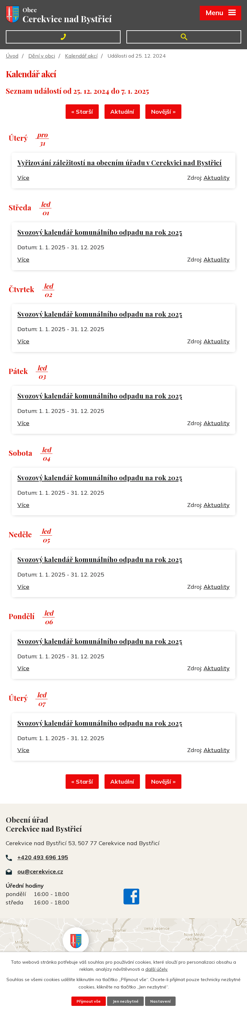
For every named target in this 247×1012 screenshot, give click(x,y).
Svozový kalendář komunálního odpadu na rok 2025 (99, 233)
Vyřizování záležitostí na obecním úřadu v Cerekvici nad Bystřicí (119, 163)
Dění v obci (41, 56)
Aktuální (122, 112)
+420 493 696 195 (42, 859)
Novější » (165, 112)
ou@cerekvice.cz (40, 873)
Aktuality (217, 178)
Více (23, 178)
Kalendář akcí (81, 56)
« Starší (80, 112)
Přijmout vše (87, 1001)
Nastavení (161, 1001)
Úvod (12, 56)
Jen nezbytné (125, 1001)
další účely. (156, 969)
